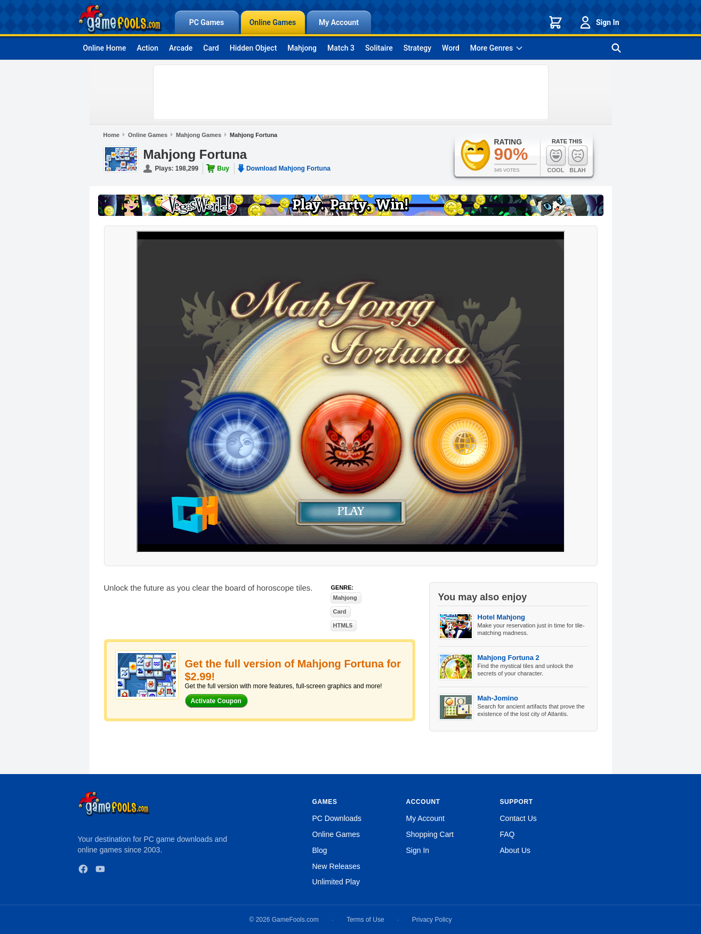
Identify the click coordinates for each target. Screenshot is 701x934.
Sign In (598, 22)
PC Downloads (337, 818)
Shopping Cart (430, 834)
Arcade (180, 48)
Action (147, 48)
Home (111, 135)
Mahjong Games (198, 135)
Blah (578, 159)
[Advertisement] (351, 92)
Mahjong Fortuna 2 (508, 658)
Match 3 (340, 48)
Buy (223, 168)
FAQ (507, 834)
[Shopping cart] (555, 22)
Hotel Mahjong (502, 617)
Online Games (272, 22)
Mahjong (302, 48)
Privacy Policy (432, 919)
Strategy (417, 48)
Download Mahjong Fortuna (288, 168)
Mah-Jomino (498, 698)
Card (211, 48)
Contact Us (518, 818)
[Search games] (616, 48)
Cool (556, 159)
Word (451, 48)
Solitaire (379, 48)
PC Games (206, 22)
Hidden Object (253, 48)
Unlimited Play (336, 881)
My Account (339, 22)
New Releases (336, 866)
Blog (319, 850)
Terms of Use (365, 919)
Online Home (104, 48)
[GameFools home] (120, 19)
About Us (515, 850)
